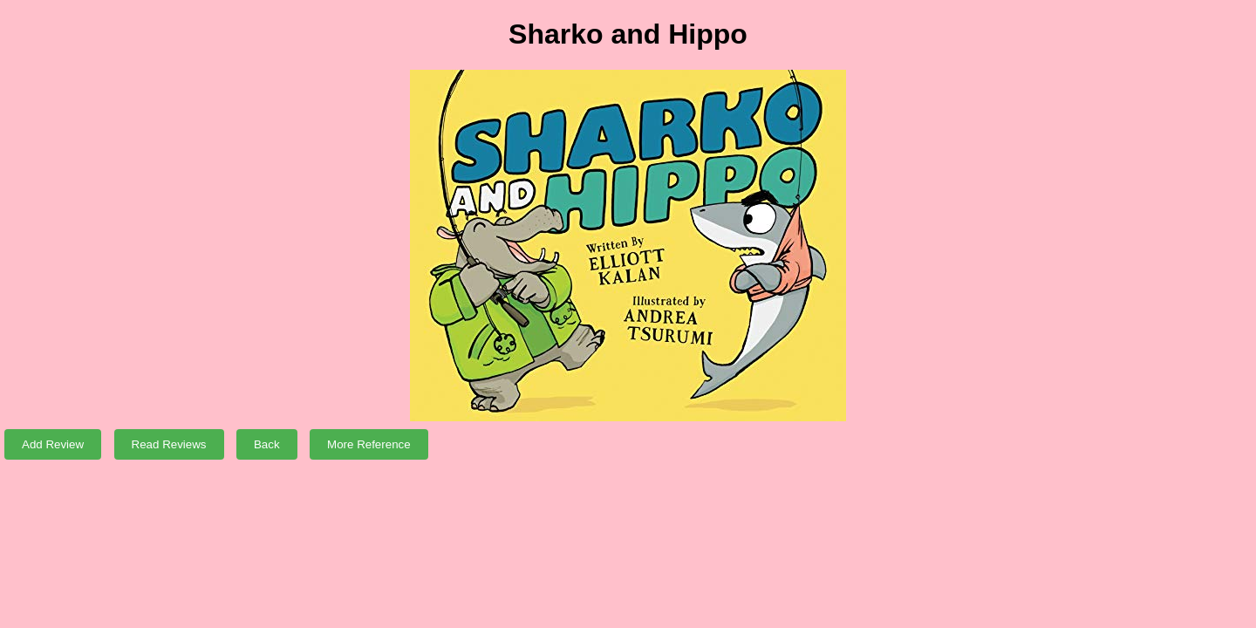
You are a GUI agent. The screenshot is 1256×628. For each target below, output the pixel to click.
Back (267, 444)
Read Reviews (169, 444)
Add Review (53, 444)
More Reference (369, 444)
